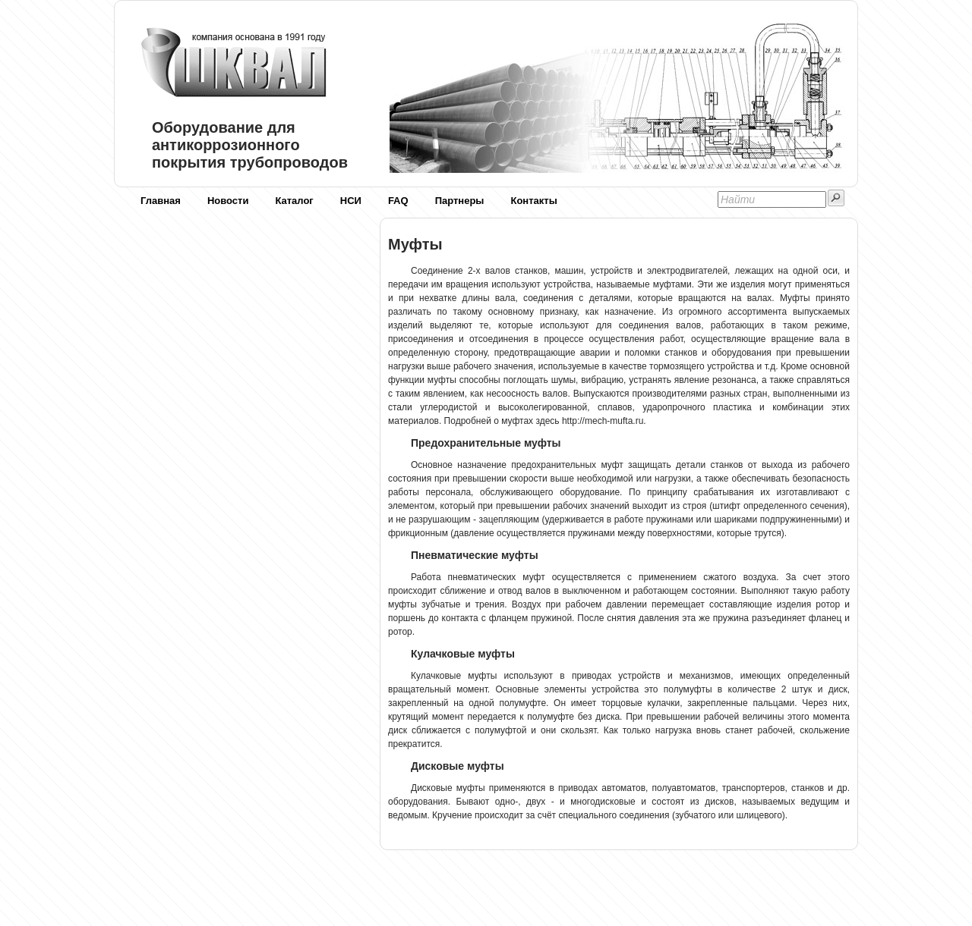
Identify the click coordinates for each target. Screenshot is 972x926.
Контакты (533, 200)
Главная (160, 200)
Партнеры (459, 200)
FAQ (398, 200)
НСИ (350, 200)
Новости (228, 200)
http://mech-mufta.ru (602, 421)
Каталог (294, 200)
